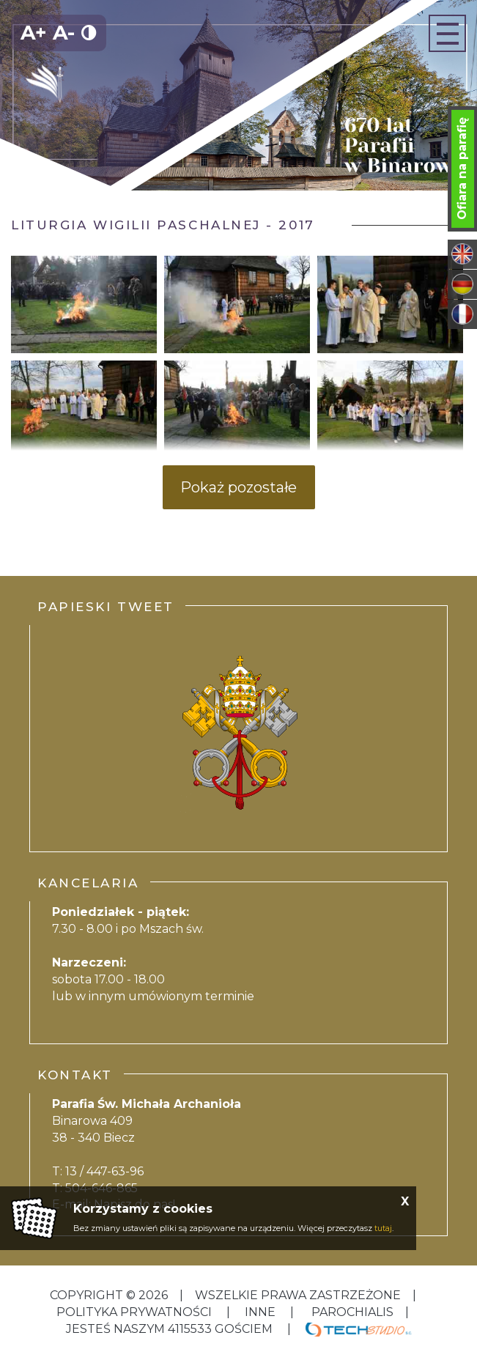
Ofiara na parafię (462, 168)
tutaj (383, 1228)
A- (64, 33)
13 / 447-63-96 (104, 1171)
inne (260, 1312)
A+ (34, 33)
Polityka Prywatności (135, 1312)
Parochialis (352, 1312)
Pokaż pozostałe (238, 487)
